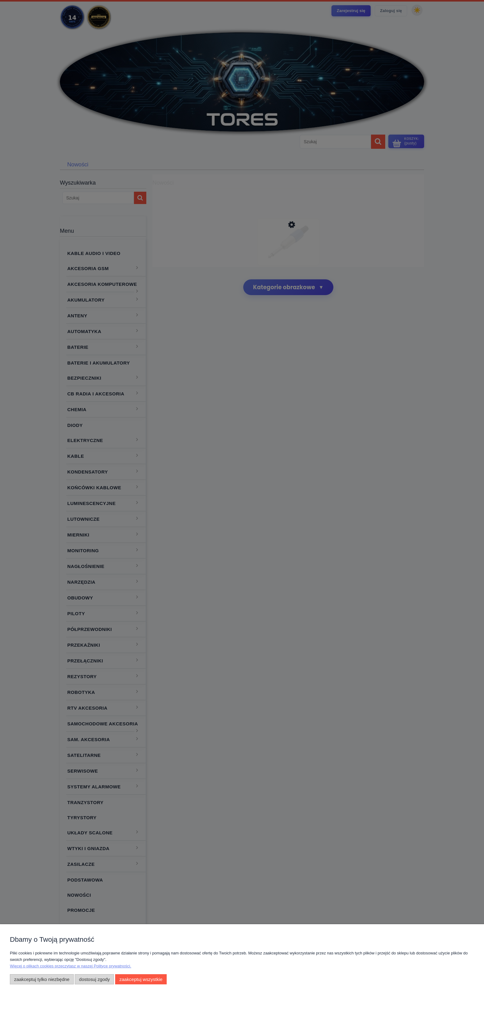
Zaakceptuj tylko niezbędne (41, 979)
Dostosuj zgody (94, 979)
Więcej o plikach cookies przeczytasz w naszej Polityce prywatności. (70, 966)
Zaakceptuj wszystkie (140, 979)
